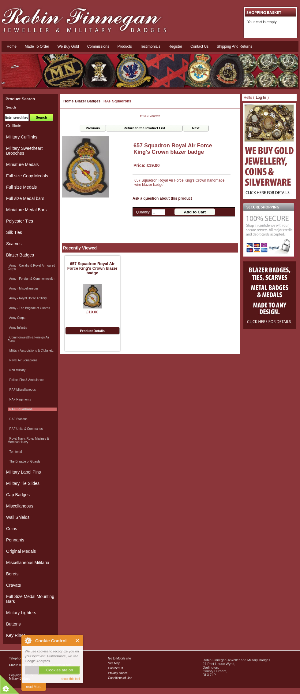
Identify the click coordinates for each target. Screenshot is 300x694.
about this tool (70, 679)
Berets (12, 573)
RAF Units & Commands (25, 428)
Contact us (199, 46)
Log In (261, 97)
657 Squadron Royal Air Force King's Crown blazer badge (92, 268)
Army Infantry (17, 327)
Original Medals (21, 551)
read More (33, 686)
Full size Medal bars (25, 198)
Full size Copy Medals (27, 175)
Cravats (13, 585)
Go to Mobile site (119, 658)
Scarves (14, 243)
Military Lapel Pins (23, 472)
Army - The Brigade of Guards (29, 308)
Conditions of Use (120, 678)
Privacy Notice (118, 673)
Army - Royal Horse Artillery (27, 298)
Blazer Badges (87, 101)
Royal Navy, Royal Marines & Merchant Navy (28, 440)
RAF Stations (17, 419)
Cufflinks (14, 125)
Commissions (98, 46)
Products (124, 46)
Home (12, 46)
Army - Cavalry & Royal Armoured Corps (31, 267)
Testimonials (150, 46)
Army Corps (16, 317)
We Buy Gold (68, 46)
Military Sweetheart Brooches (24, 151)
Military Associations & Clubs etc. (31, 350)
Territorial (15, 451)
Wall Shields (18, 517)
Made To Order (37, 46)
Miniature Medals (22, 164)
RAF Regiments (19, 399)
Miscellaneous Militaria (27, 562)
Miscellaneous (19, 506)
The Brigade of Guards (24, 461)
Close (78, 641)
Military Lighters (21, 612)
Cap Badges (18, 494)
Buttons (13, 624)
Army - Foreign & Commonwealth (31, 278)
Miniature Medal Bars (26, 209)
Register (175, 46)
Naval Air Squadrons (22, 360)
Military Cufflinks (21, 137)
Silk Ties (14, 232)
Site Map (114, 663)
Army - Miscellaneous (23, 288)
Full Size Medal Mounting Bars (30, 599)
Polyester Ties (19, 221)
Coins (11, 528)
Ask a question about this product (162, 198)
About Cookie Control (28, 640)
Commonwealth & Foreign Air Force (28, 339)
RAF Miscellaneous (22, 389)
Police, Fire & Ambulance (25, 380)
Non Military (16, 370)
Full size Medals (21, 187)
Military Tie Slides (22, 483)
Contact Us (115, 668)
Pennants (15, 539)
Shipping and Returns (234, 46)
